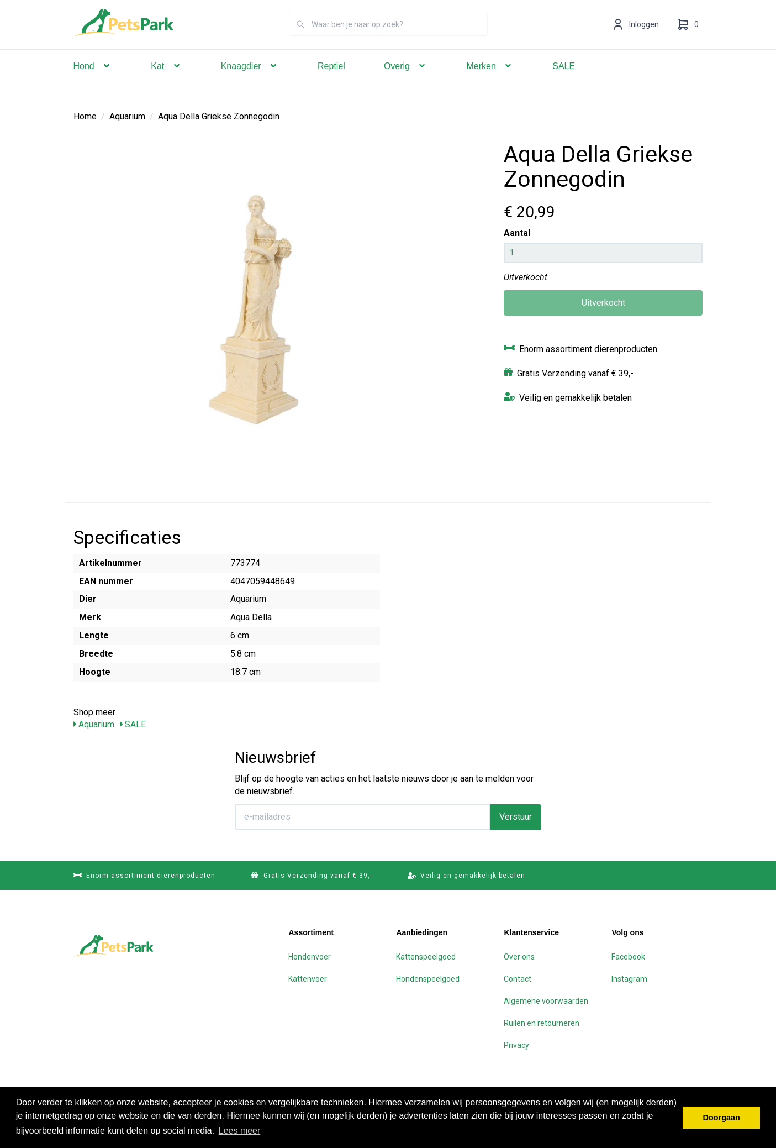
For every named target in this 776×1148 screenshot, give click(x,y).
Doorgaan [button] (721, 1117)
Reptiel (331, 81)
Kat (166, 81)
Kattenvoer (307, 978)
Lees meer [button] (240, 1130)
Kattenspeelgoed (426, 956)
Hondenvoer (309, 956)
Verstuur (515, 816)
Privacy (516, 1044)
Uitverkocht (603, 302)
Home (85, 116)
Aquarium (127, 116)
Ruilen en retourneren (541, 1022)
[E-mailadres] (362, 816)
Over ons (519, 956)
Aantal (517, 232)
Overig (406, 81)
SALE (563, 81)
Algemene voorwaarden (546, 1000)
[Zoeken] (300, 40)
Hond (93, 81)
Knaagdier (250, 81)
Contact (517, 978)
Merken (490, 81)
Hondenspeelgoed (428, 978)
